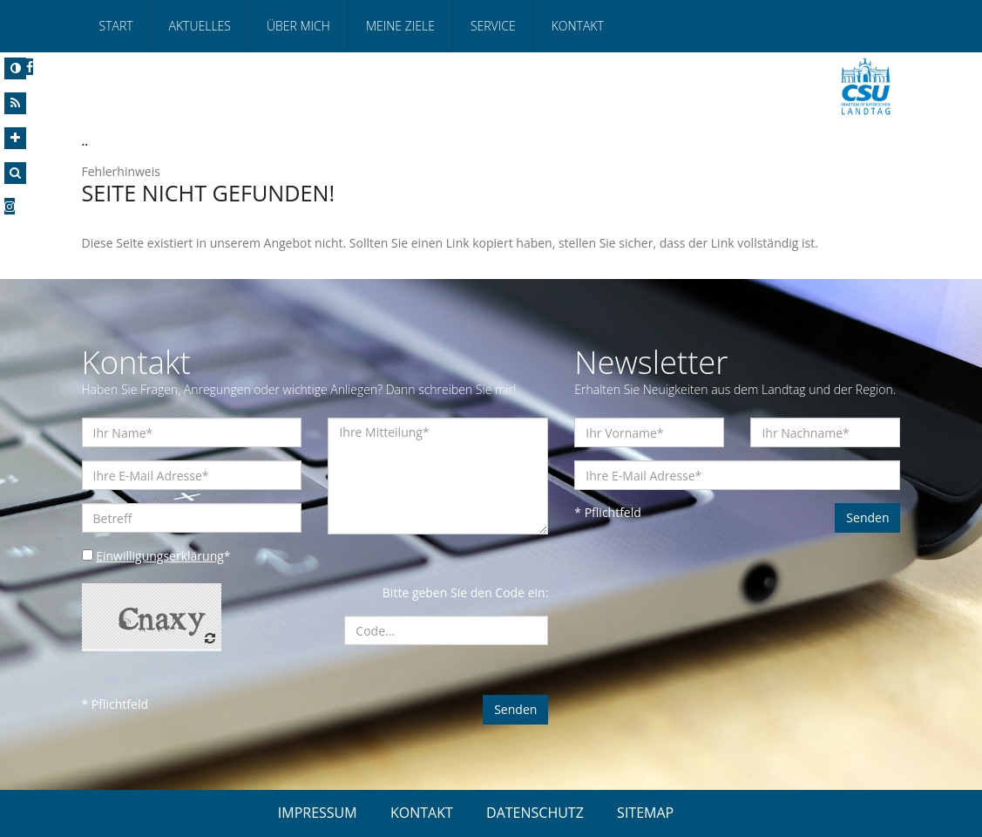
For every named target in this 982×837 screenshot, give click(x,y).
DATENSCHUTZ (535, 812)
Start (116, 25)
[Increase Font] (15, 138)
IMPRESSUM (317, 812)
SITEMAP (645, 812)
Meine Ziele (400, 25)
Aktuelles (200, 25)
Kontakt (578, 25)
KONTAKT (421, 812)
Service (493, 25)
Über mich (298, 25)
